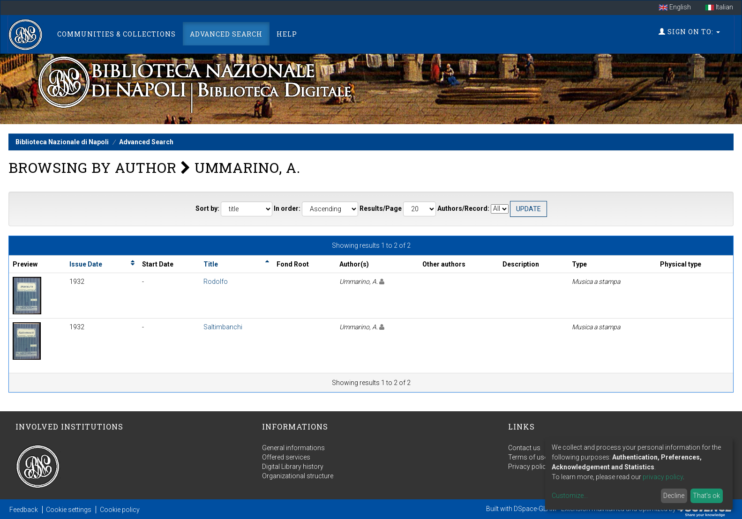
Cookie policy (120, 509)
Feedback (23, 509)
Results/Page (381, 208)
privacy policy (663, 477)
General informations (293, 448)
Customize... (570, 495)
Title (210, 264)
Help (287, 34)
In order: (287, 208)
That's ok (706, 495)
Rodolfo (215, 281)
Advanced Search (226, 34)
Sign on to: (689, 31)
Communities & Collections (116, 34)
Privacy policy (528, 466)
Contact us (524, 448)
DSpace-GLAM (535, 508)
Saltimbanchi (222, 327)
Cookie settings (68, 509)
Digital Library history (292, 466)
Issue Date (85, 264)
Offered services (286, 457)
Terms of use (527, 457)
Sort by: (207, 208)
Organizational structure (297, 476)
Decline (673, 495)
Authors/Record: (463, 208)
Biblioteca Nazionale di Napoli (62, 142)
